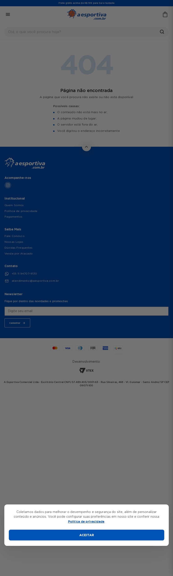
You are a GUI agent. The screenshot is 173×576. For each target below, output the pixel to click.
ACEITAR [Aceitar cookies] (86, 535)
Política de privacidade (86, 521)
